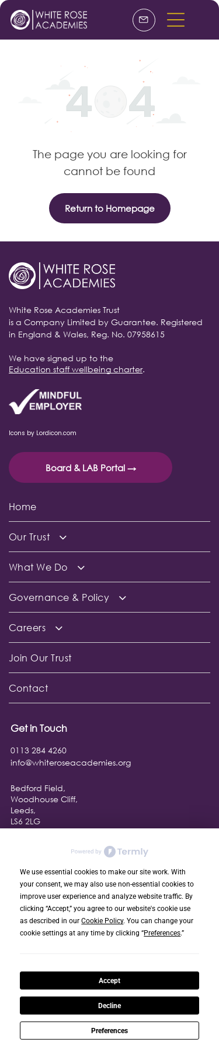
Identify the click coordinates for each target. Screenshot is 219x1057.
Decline (109, 1006)
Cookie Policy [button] (102, 921)
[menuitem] (109, 507)
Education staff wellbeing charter (75, 369)
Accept (109, 981)
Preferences (109, 1031)
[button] (176, 20)
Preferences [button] (162, 933)
